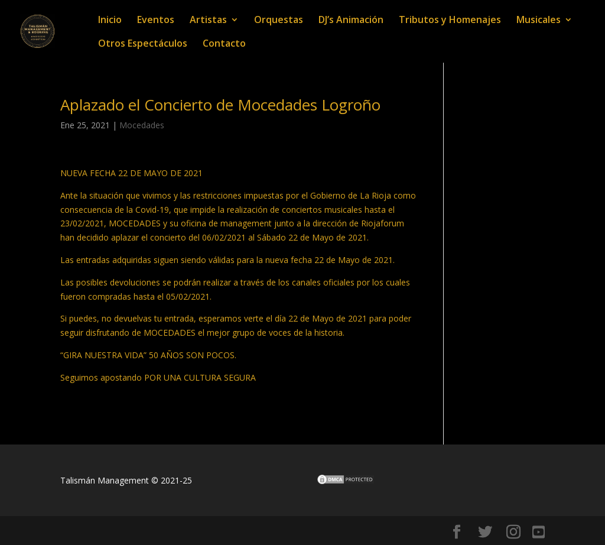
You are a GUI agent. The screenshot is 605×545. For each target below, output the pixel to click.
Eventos (155, 20)
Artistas (208, 20)
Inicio (110, 20)
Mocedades (141, 125)
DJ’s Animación (350, 20)
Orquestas (278, 20)
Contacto (224, 44)
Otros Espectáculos (142, 44)
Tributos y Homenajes (450, 20)
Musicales (538, 20)
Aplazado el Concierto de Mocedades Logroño (220, 104)
